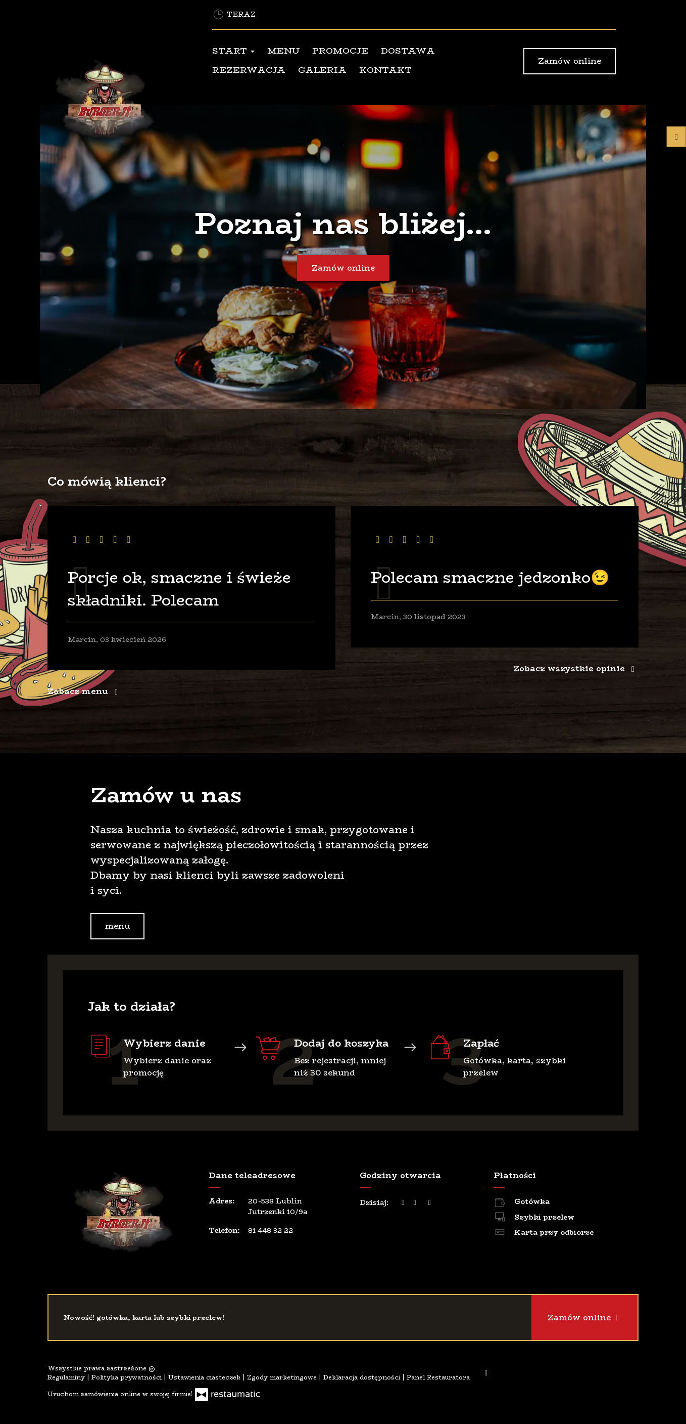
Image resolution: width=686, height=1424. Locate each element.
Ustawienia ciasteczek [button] (205, 1377)
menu (117, 926)
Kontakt (385, 69)
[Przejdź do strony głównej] (115, 100)
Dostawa (408, 50)
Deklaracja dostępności (362, 1377)
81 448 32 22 (270, 1230)
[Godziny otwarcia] (429, 1203)
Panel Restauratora (438, 1377)
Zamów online (569, 61)
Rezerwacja (248, 69)
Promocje (340, 50)
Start (233, 50)
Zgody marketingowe (283, 1377)
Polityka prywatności (127, 1377)
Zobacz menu (84, 691)
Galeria (322, 69)
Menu (283, 50)
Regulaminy (67, 1377)
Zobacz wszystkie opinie (576, 668)
